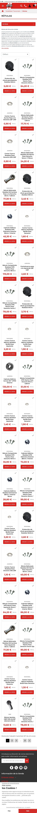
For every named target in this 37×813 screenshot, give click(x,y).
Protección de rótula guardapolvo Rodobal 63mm (10, 80)
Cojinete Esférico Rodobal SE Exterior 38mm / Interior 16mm (10, 493)
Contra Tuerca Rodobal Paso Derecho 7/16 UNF (9, 568)
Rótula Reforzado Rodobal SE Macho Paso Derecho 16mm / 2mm (27, 568)
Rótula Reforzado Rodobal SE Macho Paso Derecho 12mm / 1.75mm (27, 155)
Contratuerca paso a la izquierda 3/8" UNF (27, 268)
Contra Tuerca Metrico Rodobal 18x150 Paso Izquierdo (10, 531)
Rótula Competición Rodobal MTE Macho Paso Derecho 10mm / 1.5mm (10, 456)
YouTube (21, 768)
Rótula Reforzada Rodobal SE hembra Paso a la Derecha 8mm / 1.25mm (10, 193)
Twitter (16, 768)
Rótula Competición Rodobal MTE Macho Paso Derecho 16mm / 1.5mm (27, 494)
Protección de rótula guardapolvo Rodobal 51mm (27, 305)
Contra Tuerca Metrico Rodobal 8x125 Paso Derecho (27, 681)
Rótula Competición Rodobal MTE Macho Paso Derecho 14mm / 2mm (27, 719)
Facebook (12, 768)
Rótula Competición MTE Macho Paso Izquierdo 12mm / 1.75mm (10, 606)
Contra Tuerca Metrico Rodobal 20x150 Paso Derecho (10, 681)
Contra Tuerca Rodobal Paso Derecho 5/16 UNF (9, 155)
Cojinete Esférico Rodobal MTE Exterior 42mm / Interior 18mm (27, 606)
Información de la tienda (12, 773)
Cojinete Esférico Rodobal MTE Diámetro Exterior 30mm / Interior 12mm (9, 231)
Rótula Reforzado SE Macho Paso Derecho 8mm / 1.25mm (27, 117)
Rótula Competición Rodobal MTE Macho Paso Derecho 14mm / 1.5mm (10, 306)
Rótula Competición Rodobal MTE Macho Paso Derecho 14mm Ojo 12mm (27, 644)
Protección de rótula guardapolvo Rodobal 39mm (27, 193)
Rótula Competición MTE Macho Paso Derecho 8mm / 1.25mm (27, 380)
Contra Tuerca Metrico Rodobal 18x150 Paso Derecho (27, 230)
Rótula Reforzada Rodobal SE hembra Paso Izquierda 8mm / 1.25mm (10, 644)
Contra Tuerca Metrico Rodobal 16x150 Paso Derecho (27, 418)
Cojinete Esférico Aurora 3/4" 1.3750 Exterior (9, 381)
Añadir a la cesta (9, 91)
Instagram (26, 768)
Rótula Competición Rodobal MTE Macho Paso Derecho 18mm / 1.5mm (10, 268)
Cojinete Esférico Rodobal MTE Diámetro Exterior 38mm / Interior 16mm (27, 456)
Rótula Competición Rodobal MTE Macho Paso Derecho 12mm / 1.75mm (27, 81)
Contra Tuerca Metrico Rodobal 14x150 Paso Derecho (27, 343)
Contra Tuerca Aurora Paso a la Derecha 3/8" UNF (9, 118)
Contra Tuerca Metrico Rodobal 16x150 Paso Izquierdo (10, 343)
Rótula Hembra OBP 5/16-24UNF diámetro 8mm (10, 719)
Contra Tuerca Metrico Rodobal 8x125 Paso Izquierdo (10, 418)
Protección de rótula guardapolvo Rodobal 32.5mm (27, 531)
